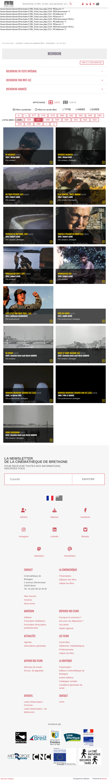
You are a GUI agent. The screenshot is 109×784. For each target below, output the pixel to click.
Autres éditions (66, 677)
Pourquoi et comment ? (70, 617)
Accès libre (64, 642)
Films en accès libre (47, 109)
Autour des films (33, 661)
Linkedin (55, 536)
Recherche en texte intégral (54, 71)
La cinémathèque (68, 570)
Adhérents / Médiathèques (71, 646)
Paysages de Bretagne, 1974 (16, 234)
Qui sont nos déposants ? (71, 621)
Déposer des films (67, 579)
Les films (64, 636)
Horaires (28, 600)
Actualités (29, 636)
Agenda (27, 642)
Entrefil (28, 696)
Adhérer (28, 617)
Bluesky (85, 536)
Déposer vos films (69, 611)
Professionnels (66, 649)
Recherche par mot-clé (54, 80)
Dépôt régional (66, 628)
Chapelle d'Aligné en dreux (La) (70, 234)
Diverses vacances (65, 154)
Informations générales (35, 646)
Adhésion (29, 611)
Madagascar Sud (65, 273)
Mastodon (39, 556)
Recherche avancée (54, 89)
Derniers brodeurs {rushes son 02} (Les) (75, 393)
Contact (28, 570)
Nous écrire (29, 603)
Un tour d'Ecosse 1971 (14, 194)
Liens (61, 702)
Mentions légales (7, 779)
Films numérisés (23, 109)
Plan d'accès (30, 596)
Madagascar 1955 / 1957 (15, 273)
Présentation (65, 576)
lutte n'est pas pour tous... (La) (18, 313)
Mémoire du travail (33, 667)
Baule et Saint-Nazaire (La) (69, 353)
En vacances (10, 154)
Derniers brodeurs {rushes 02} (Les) (20, 393)
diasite (104, 779)
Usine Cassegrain (12, 432)
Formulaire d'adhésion (34, 621)
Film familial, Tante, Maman (69, 194)
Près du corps (64, 313)
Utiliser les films (66, 583)
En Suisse (9, 353)
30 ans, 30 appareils (33, 670)
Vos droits (64, 624)
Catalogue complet (68, 681)
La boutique (65, 661)
